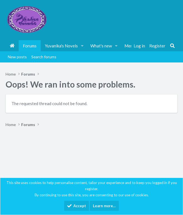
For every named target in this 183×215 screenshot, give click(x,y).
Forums (30, 45)
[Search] (172, 45)
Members (133, 45)
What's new (101, 45)
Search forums (43, 56)
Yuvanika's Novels (61, 45)
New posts (17, 56)
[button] (82, 45)
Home (12, 45)
